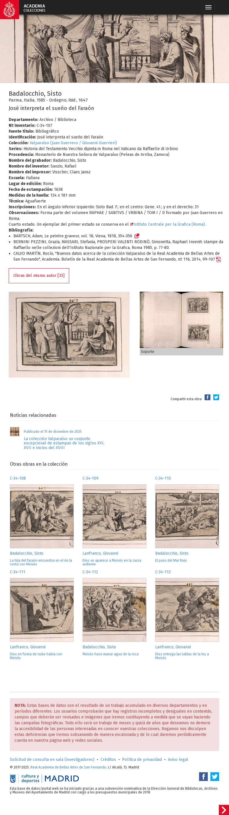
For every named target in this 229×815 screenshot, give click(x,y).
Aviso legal (178, 759)
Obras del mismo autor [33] (39, 275)
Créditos (108, 759)
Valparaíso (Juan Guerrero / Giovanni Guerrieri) (73, 142)
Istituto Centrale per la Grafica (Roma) (167, 224)
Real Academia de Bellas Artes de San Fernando (68, 767)
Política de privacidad (142, 759)
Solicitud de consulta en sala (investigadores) (52, 759)
